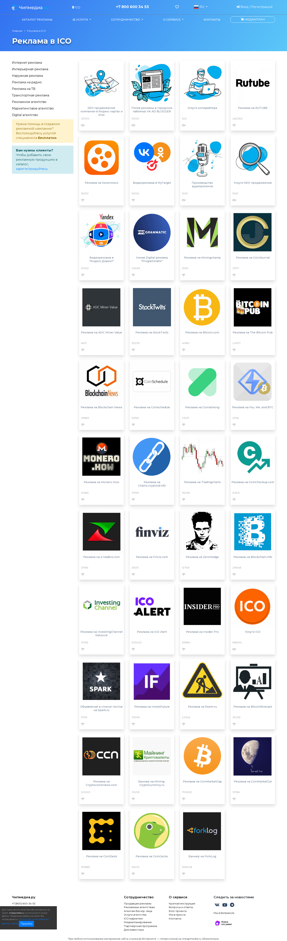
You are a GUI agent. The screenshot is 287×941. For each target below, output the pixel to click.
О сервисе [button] (172, 19)
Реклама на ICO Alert (152, 632)
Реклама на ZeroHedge (202, 557)
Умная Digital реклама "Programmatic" (152, 259)
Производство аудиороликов (202, 184)
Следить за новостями (234, 897)
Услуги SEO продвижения (253, 183)
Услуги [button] (81, 19)
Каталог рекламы (37, 19)
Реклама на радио (27, 82)
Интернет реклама (27, 62)
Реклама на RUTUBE (253, 108)
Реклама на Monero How (101, 482)
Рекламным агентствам (139, 907)
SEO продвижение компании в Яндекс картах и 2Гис (101, 111)
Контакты (212, 19)
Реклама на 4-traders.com (101, 557)
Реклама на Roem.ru (202, 706)
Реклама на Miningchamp (202, 257)
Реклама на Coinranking (202, 407)
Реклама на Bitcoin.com (202, 332)
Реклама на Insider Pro (202, 632)
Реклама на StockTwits (151, 332)
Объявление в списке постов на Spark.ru (101, 708)
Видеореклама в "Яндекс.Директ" (101, 259)
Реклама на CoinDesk (101, 856)
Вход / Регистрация (255, 7)
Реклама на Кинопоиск (101, 183)
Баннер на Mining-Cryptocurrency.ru (151, 783)
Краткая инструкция (182, 903)
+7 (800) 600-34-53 (23, 903)
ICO (76, 7)
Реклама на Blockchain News (101, 407)
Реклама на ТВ (23, 89)
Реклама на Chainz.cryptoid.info (152, 483)
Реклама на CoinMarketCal (253, 781)
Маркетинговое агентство (33, 108)
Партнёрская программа (140, 926)
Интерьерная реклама (30, 69)
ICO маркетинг (133, 918)
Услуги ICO (252, 632)
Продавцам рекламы (137, 903)
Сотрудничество (139, 897)
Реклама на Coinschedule (152, 407)
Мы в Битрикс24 (224, 912)
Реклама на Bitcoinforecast (252, 706)
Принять (26, 923)
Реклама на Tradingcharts (202, 482)
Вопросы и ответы (181, 907)
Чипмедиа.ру (23, 897)
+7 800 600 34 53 (132, 7)
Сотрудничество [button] (126, 19)
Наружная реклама (27, 76)
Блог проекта (178, 911)
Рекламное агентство (29, 102)
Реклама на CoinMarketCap (202, 781)
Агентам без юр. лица (138, 911)
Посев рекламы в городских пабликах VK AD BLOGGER (152, 109)
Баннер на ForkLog (202, 856)
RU (199, 7)
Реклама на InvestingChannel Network (101, 633)
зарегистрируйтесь (32, 169)
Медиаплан (253, 19)
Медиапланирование (138, 922)
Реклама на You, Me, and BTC (252, 407)
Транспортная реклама (30, 95)
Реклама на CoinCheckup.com (252, 482)
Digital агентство (25, 115)
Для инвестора (134, 929)
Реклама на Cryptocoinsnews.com (101, 783)
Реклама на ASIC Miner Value (101, 332)
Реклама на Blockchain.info (252, 557)
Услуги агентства (135, 914)
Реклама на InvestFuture (152, 706)
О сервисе (178, 897)
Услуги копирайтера (202, 108)
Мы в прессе (177, 914)
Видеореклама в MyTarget (152, 183)
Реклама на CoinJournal (253, 257)
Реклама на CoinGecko (152, 856)
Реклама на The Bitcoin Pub (253, 332)
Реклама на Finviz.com (152, 557)
